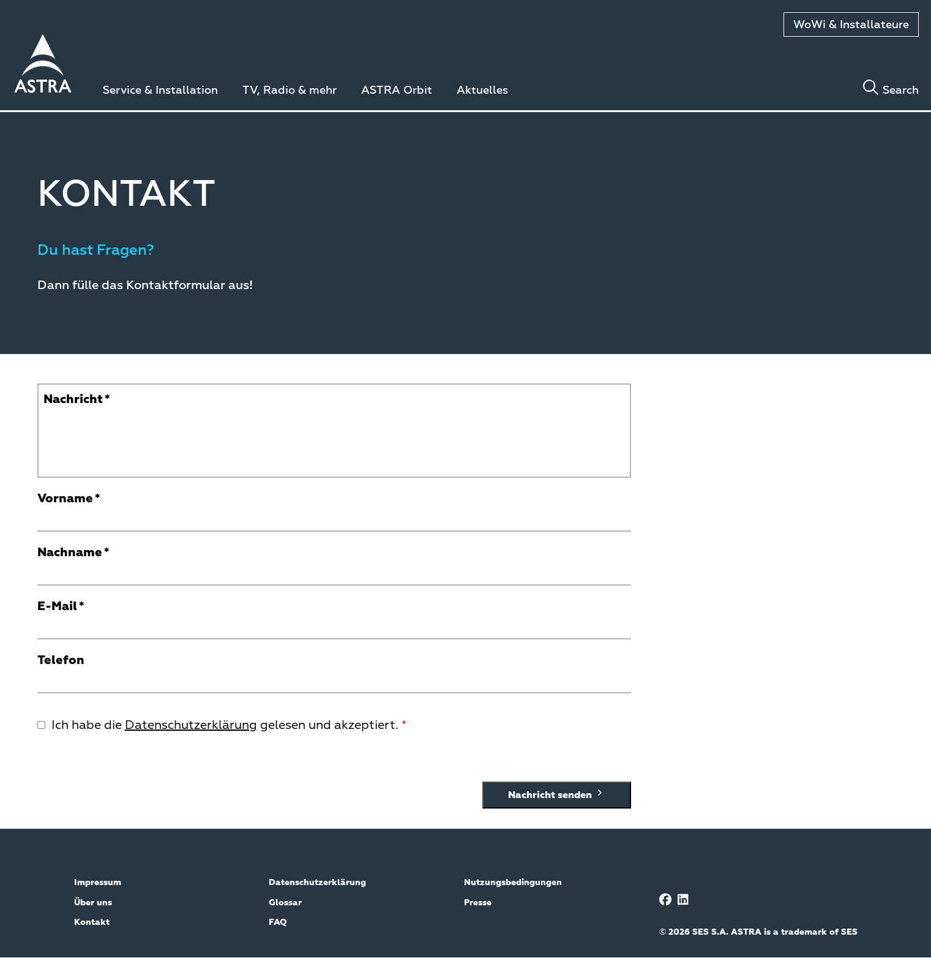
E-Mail (57, 606)
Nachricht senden (556, 794)
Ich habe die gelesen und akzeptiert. (224, 725)
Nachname (69, 552)
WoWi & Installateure (851, 25)
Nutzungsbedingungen (513, 882)
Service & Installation (160, 90)
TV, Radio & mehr (289, 90)
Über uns (93, 903)
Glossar (285, 903)
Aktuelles (482, 90)
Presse (478, 903)
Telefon (60, 660)
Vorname (65, 498)
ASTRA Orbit (396, 90)
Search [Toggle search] (901, 90)
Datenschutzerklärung (191, 725)
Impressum (97, 882)
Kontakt (92, 922)
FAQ (278, 922)
